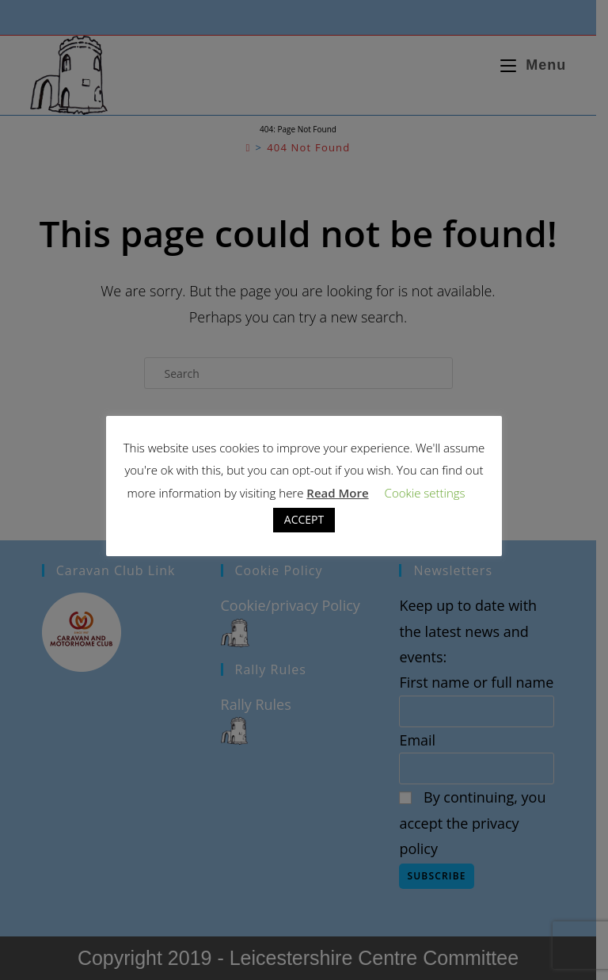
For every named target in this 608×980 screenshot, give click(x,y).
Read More (337, 493)
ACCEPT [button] (304, 519)
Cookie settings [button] (425, 493)
